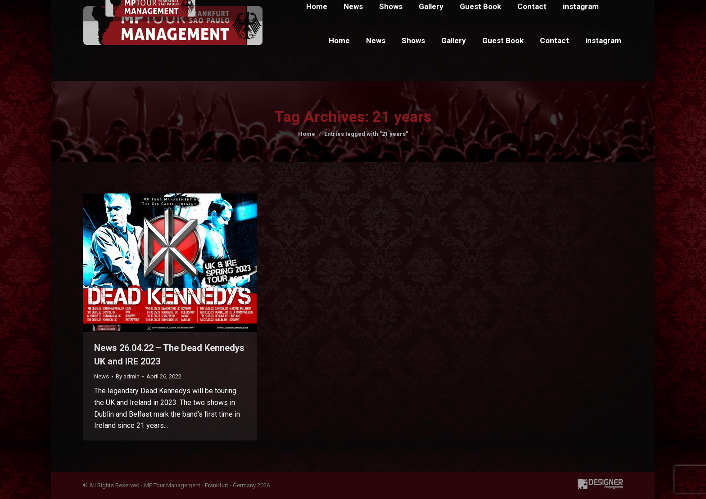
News (101, 376)
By (128, 376)
